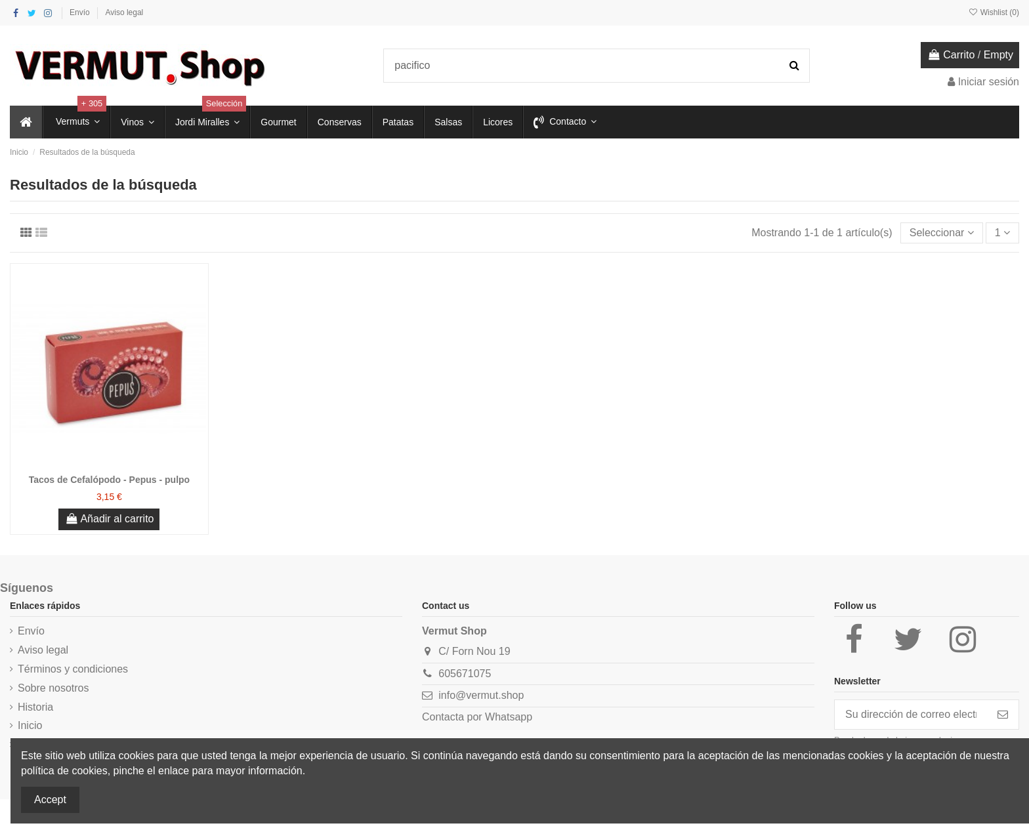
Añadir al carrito (109, 518)
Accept (50, 799)
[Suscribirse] (1002, 714)
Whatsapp (508, 716)
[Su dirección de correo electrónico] (911, 714)
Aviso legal (124, 12)
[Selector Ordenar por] (941, 232)
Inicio (30, 725)
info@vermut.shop (481, 695)
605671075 (464, 673)
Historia (35, 707)
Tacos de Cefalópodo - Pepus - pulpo (109, 479)
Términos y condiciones (73, 669)
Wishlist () (993, 12)
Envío (81, 12)
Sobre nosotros (53, 688)
